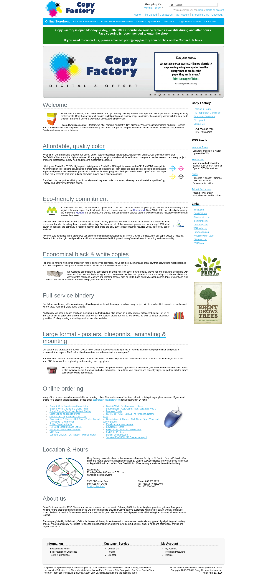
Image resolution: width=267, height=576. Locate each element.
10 (192, 95)
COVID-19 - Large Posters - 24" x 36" (68, 416)
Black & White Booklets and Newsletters (69, 406)
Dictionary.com (201, 224)
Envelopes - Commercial (62, 421)
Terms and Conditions (204, 116)
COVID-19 (210, 21)
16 (220, 95)
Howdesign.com (201, 232)
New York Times (200, 147)
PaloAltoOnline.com (201, 189)
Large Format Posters (189, 21)
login (200, 10)
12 (201, 95)
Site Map (112, 555)
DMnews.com (200, 239)
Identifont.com (200, 221)
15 (215, 95)
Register (169, 555)
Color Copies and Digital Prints (65, 414)
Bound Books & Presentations (117, 21)
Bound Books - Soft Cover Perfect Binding (70, 411)
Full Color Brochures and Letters (66, 427)
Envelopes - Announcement (120, 424)
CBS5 (194, 174)
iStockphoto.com (202, 217)
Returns (112, 552)
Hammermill (139, 210)
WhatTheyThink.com (204, 235)
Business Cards (114, 411)
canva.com (199, 209)
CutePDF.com (200, 213)
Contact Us (166, 14)
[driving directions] (96, 486)
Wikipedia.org (200, 228)
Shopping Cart (200, 14)
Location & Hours (202, 109)
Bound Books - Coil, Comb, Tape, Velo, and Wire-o (131, 408)
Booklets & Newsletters (85, 21)
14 (211, 95)
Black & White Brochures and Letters (124, 406)
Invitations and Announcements (65, 429)
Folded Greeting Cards (61, 424)
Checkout (217, 14)
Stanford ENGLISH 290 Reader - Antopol (126, 437)
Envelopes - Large (115, 427)
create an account (215, 10)
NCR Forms (55, 432)
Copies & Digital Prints (148, 21)
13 (206, 95)
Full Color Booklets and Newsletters (123, 429)
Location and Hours (60, 548)
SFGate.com (198, 159)
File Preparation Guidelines (207, 112)
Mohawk (80, 212)
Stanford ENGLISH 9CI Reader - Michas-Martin (73, 434)
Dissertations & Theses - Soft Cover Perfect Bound (75, 419)
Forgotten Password (175, 552)
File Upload (150, 14)
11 (197, 95)
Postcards (169, 21)
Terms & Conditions (60, 555)
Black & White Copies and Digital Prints (69, 408)
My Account (182, 14)
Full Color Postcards (116, 432)
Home (137, 14)
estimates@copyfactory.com (107, 400)
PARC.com (199, 243)
